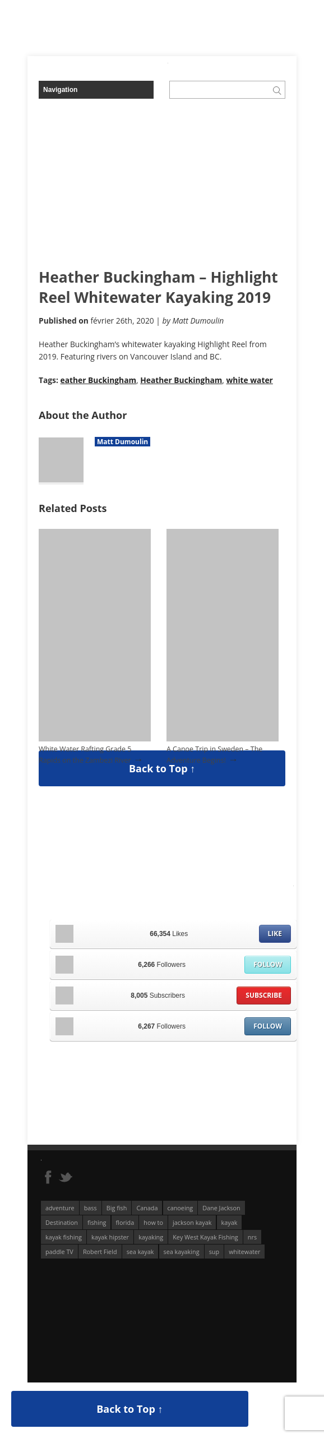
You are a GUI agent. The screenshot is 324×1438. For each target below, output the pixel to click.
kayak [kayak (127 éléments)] (229, 1222)
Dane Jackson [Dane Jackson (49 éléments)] (221, 1208)
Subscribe (264, 995)
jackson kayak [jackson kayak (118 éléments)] (192, 1222)
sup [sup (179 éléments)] (214, 1251)
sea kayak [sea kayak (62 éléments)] (140, 1251)
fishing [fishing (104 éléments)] (96, 1222)
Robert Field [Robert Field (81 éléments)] (100, 1251)
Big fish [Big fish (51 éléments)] (117, 1208)
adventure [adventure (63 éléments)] (60, 1208)
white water (249, 380)
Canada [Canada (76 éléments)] (147, 1208)
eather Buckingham (99, 380)
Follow (267, 964)
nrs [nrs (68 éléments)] (252, 1237)
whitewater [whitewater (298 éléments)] (244, 1251)
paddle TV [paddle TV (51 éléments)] (59, 1251)
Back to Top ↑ (162, 768)
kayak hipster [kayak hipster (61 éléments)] (110, 1237)
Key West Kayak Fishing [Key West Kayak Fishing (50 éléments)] (205, 1237)
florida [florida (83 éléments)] (125, 1222)
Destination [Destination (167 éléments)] (61, 1222)
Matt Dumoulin (122, 441)
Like (275, 933)
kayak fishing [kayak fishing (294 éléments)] (63, 1237)
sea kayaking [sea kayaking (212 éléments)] (182, 1251)
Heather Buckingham (181, 380)
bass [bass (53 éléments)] (90, 1208)
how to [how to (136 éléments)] (153, 1222)
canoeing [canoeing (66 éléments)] (180, 1208)
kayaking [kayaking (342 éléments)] (150, 1237)
